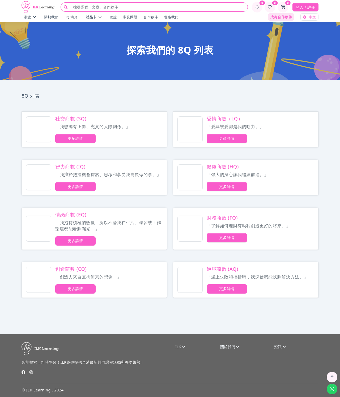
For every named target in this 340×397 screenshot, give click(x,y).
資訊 (280, 346)
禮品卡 (93, 17)
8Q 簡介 (71, 17)
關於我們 (51, 17)
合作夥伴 (150, 17)
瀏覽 (30, 17)
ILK (180, 346)
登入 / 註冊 (305, 7)
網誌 (113, 17)
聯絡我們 (171, 17)
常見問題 (130, 17)
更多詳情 (75, 138)
